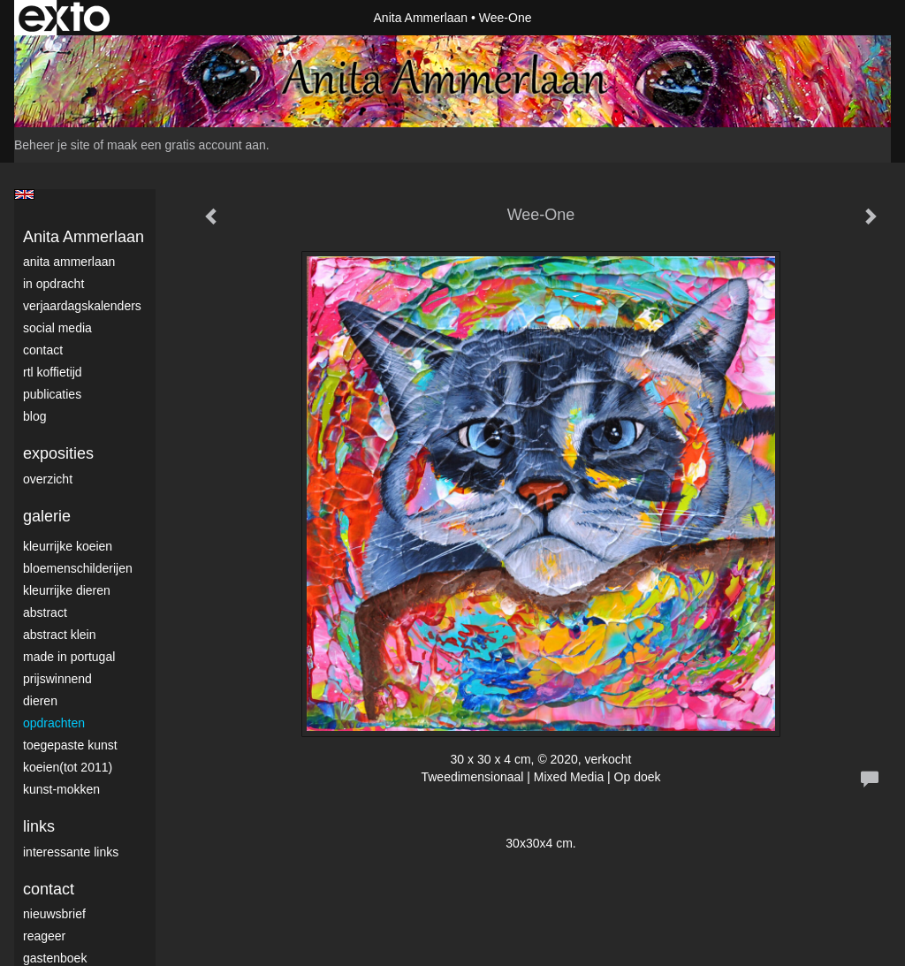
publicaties (52, 394)
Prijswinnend (57, 679)
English (24, 194)
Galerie (47, 516)
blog (34, 416)
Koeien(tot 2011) (67, 767)
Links (39, 826)
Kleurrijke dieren (66, 590)
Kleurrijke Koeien (67, 546)
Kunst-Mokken (61, 789)
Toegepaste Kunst (70, 745)
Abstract (45, 612)
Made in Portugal (69, 657)
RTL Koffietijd (52, 372)
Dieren (40, 701)
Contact (43, 350)
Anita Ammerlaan (421, 18)
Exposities (58, 453)
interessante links (70, 852)
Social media (57, 328)
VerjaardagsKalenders (82, 306)
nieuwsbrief (54, 914)
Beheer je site (52, 145)
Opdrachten (54, 723)
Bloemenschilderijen (78, 568)
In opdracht (53, 284)
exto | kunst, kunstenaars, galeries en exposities (64, 17)
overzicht (47, 479)
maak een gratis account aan (186, 145)
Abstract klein (59, 635)
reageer (44, 936)
